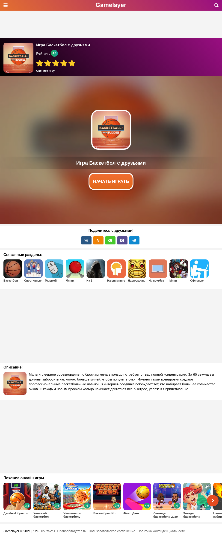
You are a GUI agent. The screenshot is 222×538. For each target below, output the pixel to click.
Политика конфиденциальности (161, 531)
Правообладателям (71, 531)
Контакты (48, 531)
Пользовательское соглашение (112, 531)
